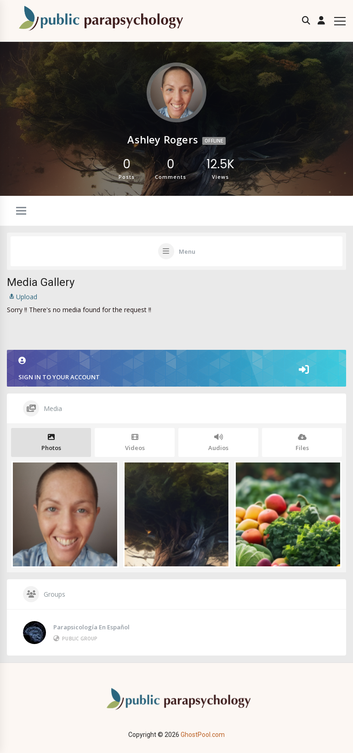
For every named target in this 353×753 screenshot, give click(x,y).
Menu (187, 251)
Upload (22, 296)
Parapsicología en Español (91, 627)
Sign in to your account (176, 369)
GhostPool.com (203, 734)
